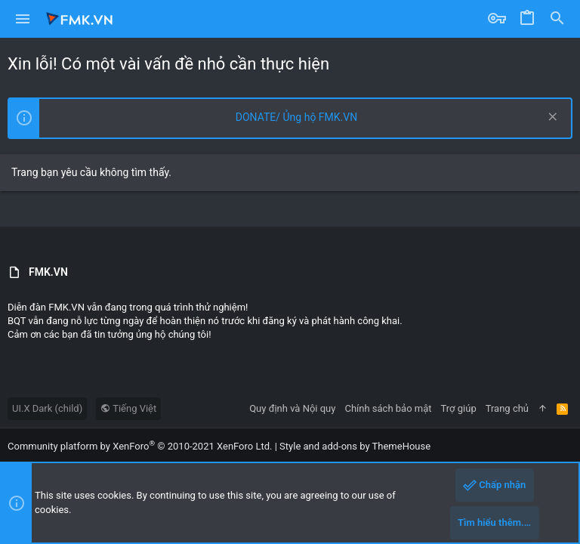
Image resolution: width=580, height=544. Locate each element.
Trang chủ (507, 408)
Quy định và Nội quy (292, 408)
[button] (23, 18)
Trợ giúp (459, 408)
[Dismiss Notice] (551, 118)
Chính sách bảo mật (387, 408)
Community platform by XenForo (140, 446)
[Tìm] (557, 19)
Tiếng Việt (128, 408)
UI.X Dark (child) (47, 408)
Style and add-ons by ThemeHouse (354, 446)
